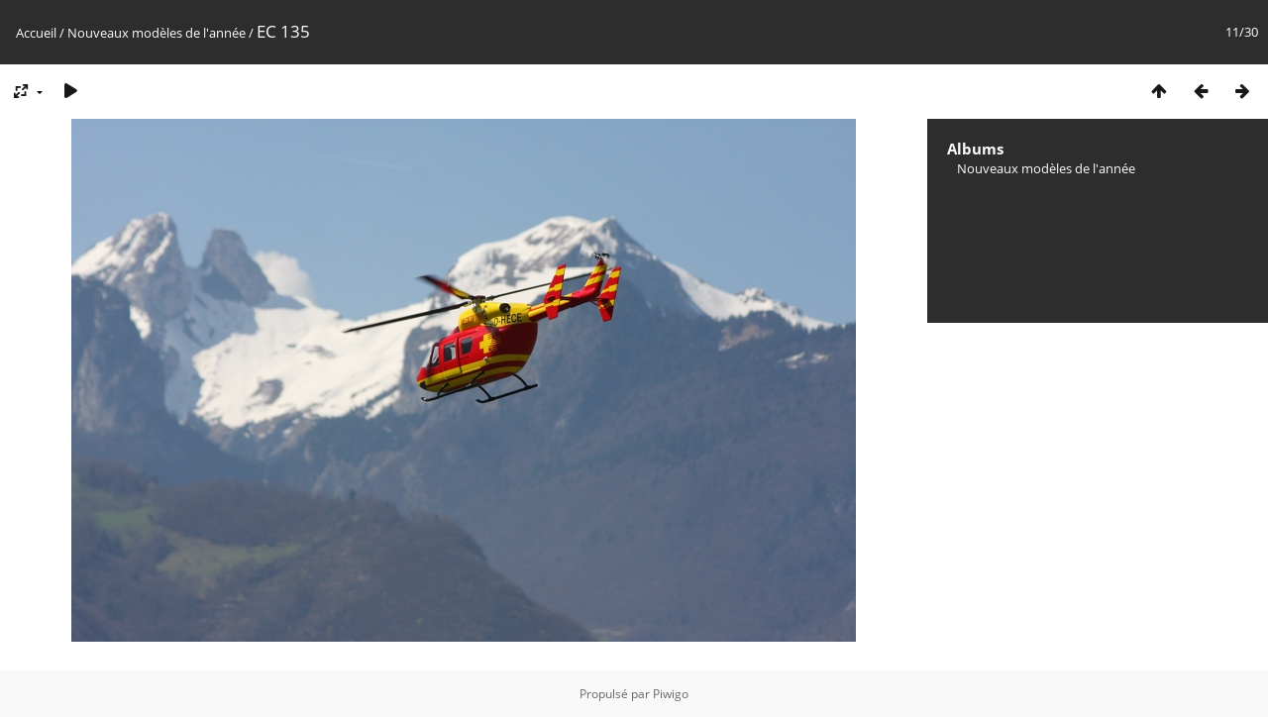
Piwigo (670, 693)
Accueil (36, 33)
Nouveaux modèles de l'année (158, 33)
